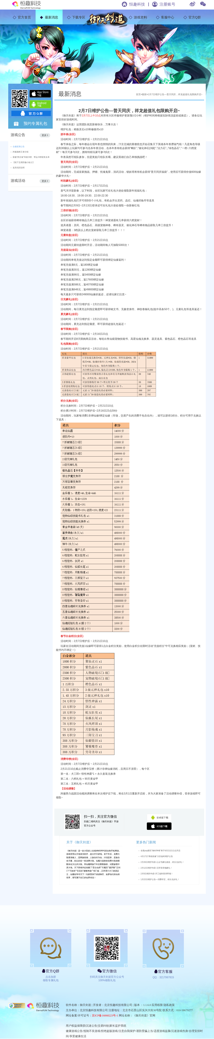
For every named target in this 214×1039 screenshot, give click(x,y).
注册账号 (167, 4)
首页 (138, 94)
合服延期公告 (19, 146)
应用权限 (157, 1005)
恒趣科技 (137, 4)
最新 (144, 94)
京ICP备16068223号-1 (105, 1015)
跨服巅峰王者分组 (20, 152)
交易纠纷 (103, 1025)
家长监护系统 (117, 1025)
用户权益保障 (74, 1025)
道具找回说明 (19, 167)
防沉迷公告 (90, 1025)
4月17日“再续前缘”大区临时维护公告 (157, 856)
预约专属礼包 (35, 123)
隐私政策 (169, 1005)
